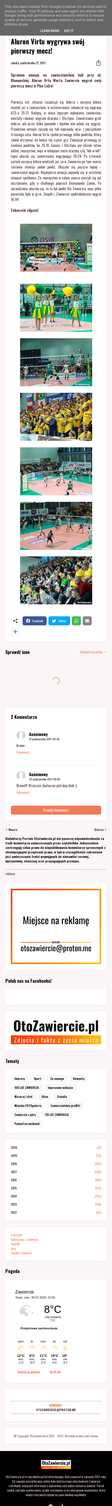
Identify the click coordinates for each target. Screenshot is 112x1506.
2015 (56, 1188)
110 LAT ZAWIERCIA (57, 1114)
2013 (56, 1204)
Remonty (79, 1078)
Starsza (98, 829)
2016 (56, 1180)
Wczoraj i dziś (23, 1096)
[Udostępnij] (97, 63)
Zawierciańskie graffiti (65, 1105)
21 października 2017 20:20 (44, 739)
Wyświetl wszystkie (91, 652)
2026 (56, 1147)
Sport (37, 1078)
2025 (56, 1155)
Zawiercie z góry (25, 1114)
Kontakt (15, 1243)
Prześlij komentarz (56, 810)
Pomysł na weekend (26, 1123)
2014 (56, 1196)
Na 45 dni (55, 1372)
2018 (56, 1163)
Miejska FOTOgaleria (27, 1105)
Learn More (49, 31)
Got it (69, 31)
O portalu (16, 1234)
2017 (56, 1172)
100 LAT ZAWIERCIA (26, 1087)
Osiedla (62, 1096)
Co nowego (57, 1078)
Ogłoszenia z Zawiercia (24, 1239)
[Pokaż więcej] (15, 631)
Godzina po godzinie (29, 1372)
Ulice (44, 1096)
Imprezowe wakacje (60, 1087)
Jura (13, 1248)
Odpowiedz (23, 752)
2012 (56, 1212)
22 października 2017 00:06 (44, 779)
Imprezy (19, 1078)
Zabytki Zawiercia (21, 1252)
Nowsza (13, 829)
